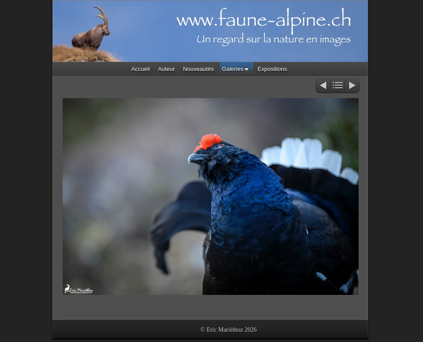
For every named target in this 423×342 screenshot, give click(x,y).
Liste (337, 86)
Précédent (322, 86)
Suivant (352, 86)
